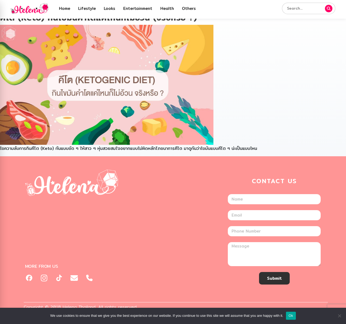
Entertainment (137, 8)
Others (189, 8)
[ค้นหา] (328, 8)
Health (167, 8)
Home (64, 8)
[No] (339, 315)
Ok (291, 316)
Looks (109, 8)
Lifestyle (87, 8)
